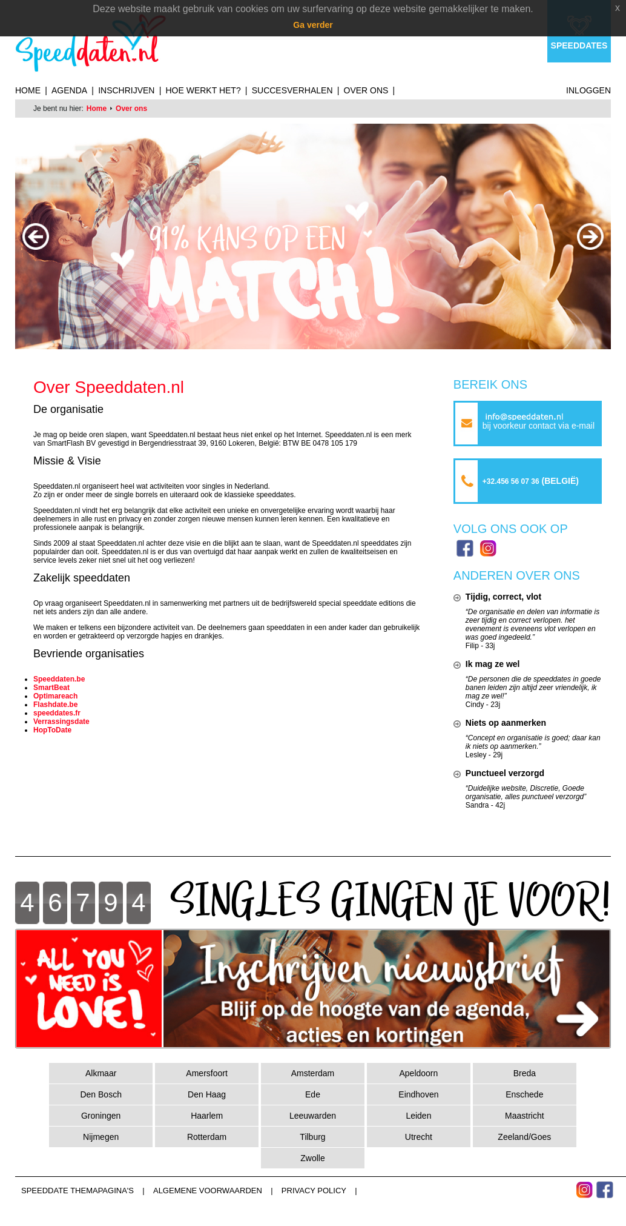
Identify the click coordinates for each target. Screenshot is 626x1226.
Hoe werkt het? (202, 90)
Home (28, 90)
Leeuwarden (312, 1115)
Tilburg (312, 1137)
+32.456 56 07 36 (511, 481)
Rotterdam (206, 1137)
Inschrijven (126, 90)
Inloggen (588, 90)
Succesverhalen (292, 90)
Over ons (366, 90)
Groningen (100, 1115)
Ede (312, 1094)
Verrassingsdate (61, 721)
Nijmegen (101, 1137)
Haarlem (207, 1115)
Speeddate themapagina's (77, 1190)
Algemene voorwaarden (207, 1190)
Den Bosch (100, 1094)
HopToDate (52, 730)
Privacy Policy (314, 1190)
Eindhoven (418, 1094)
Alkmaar (100, 1073)
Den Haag (207, 1094)
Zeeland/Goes (524, 1137)
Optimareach (55, 696)
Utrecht (418, 1137)
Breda (524, 1073)
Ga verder (312, 25)
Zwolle (312, 1158)
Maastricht (524, 1115)
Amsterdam (313, 1073)
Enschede (524, 1094)
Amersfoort (206, 1073)
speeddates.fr (57, 713)
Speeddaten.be (59, 679)
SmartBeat (51, 687)
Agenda (69, 90)
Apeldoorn (418, 1073)
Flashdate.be (55, 704)
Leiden (418, 1115)
